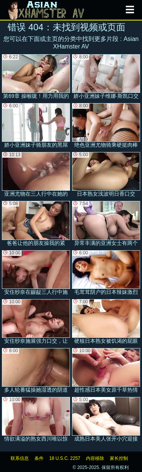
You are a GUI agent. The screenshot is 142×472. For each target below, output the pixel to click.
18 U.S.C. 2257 (64, 458)
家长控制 (119, 458)
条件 (39, 458)
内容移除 (95, 458)
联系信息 (20, 458)
